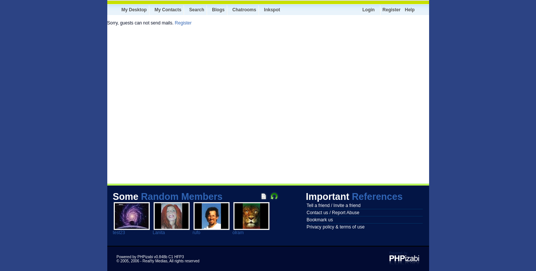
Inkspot (272, 9)
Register (391, 9)
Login (368, 9)
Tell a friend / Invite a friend (334, 205)
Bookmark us (320, 219)
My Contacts (168, 9)
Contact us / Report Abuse (333, 212)
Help (409, 9)
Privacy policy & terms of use (336, 227)
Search (196, 9)
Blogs (218, 9)
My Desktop (134, 9)
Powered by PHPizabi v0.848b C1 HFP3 (150, 257)
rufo (197, 232)
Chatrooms (244, 9)
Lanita (159, 232)
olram (238, 232)
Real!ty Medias (155, 261)
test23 (119, 232)
